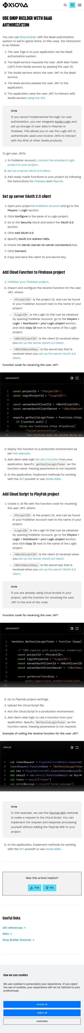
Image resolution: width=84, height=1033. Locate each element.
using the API (36, 98)
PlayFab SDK (57, 813)
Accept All (42, 1004)
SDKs (6, 934)
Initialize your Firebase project (28, 282)
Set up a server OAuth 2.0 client (29, 171)
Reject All (42, 1013)
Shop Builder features (17, 940)
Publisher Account (48, 206)
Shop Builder (28, 37)
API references (13, 928)
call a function (49, 459)
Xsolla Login (63, 122)
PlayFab (57, 181)
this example (21, 453)
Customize (42, 1021)
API (21, 479)
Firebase (40, 181)
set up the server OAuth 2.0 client (40, 343)
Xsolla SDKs (53, 479)
